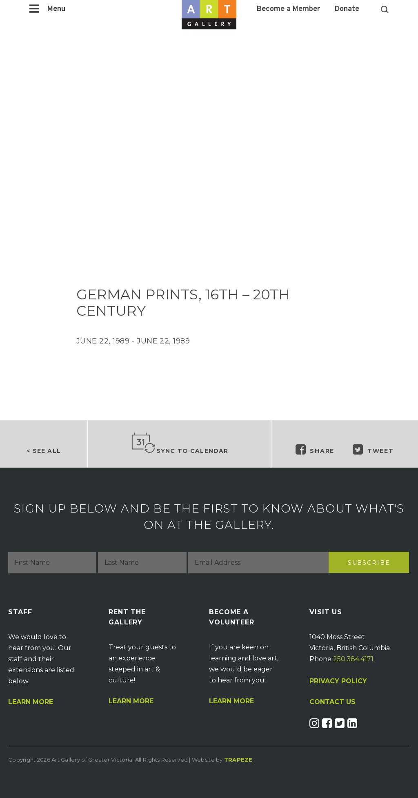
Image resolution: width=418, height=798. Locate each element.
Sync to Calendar (180, 443)
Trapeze (238, 759)
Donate (347, 9)
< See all (43, 451)
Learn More (30, 702)
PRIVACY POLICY (338, 681)
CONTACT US (332, 702)
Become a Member (288, 9)
